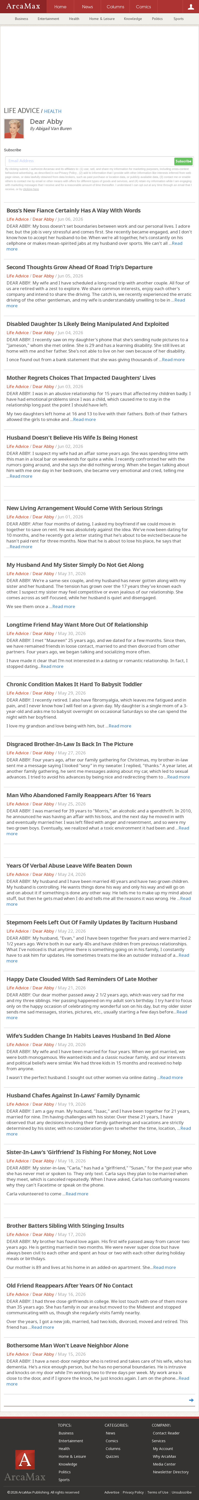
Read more (173, 359)
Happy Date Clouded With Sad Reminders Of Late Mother (81, 979)
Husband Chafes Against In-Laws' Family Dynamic (73, 1095)
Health (74, 18)
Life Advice (17, 219)
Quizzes (112, 1456)
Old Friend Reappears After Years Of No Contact (69, 1285)
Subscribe (183, 161)
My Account (163, 1448)
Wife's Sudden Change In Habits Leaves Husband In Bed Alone (88, 1035)
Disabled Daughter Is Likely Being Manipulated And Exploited (87, 323)
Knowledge (133, 18)
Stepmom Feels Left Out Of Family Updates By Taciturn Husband (91, 922)
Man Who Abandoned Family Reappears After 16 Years (78, 795)
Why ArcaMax (164, 1456)
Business (21, 18)
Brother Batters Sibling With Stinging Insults (65, 1225)
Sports (179, 18)
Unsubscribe (182, 1492)
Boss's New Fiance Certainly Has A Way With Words (73, 210)
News (110, 1433)
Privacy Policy (133, 1492)
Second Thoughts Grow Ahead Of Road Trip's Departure (79, 267)
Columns (113, 1448)
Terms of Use (157, 1492)
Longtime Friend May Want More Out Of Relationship (77, 624)
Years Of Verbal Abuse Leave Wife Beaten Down (69, 865)
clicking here (31, 189)
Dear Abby (43, 219)
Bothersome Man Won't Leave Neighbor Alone (67, 1345)
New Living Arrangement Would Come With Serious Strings (84, 508)
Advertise (111, 1492)
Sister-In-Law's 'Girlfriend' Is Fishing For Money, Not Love (81, 1152)
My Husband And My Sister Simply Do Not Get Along (75, 564)
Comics (112, 1440)
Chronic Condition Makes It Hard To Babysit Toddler (74, 684)
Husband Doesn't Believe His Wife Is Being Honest (72, 437)
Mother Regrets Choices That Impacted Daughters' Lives (80, 377)
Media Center (164, 1464)
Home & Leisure (102, 18)
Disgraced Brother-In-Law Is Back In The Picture (69, 744)
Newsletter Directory (171, 1471)
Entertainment (48, 18)
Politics (157, 18)
